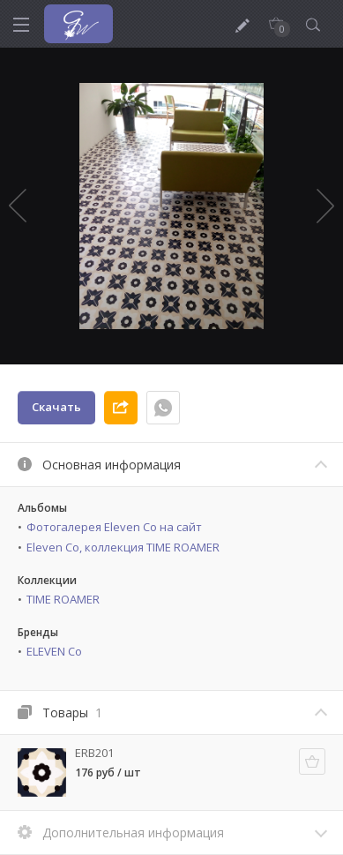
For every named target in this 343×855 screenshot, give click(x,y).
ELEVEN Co (54, 651)
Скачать (56, 407)
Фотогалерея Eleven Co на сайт (114, 527)
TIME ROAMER (63, 599)
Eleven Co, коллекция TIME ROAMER (123, 547)
